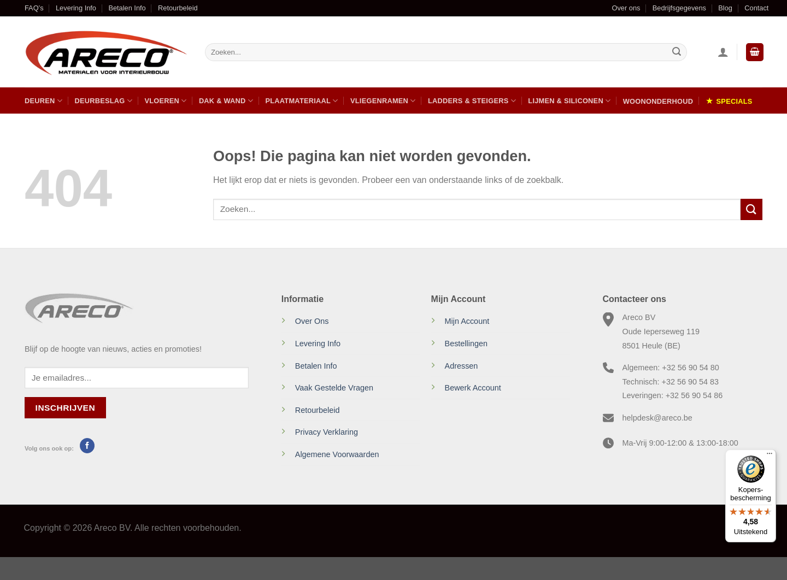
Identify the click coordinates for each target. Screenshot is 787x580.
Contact (756, 8)
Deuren (43, 101)
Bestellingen (466, 343)
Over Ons (312, 321)
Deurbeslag (103, 101)
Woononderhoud (658, 101)
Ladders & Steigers (472, 101)
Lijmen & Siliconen (569, 101)
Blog (725, 8)
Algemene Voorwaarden (337, 454)
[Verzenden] (676, 52)
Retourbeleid (178, 8)
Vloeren (165, 101)
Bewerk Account (473, 387)
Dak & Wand (226, 101)
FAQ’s (34, 8)
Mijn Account (467, 321)
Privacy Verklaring (326, 432)
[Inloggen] (723, 52)
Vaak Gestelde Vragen (334, 387)
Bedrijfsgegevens (679, 8)
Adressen (461, 366)
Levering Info (76, 8)
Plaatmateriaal (301, 101)
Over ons (626, 8)
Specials (734, 101)
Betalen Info (126, 8)
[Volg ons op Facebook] (87, 445)
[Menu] (769, 456)
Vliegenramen (383, 101)
